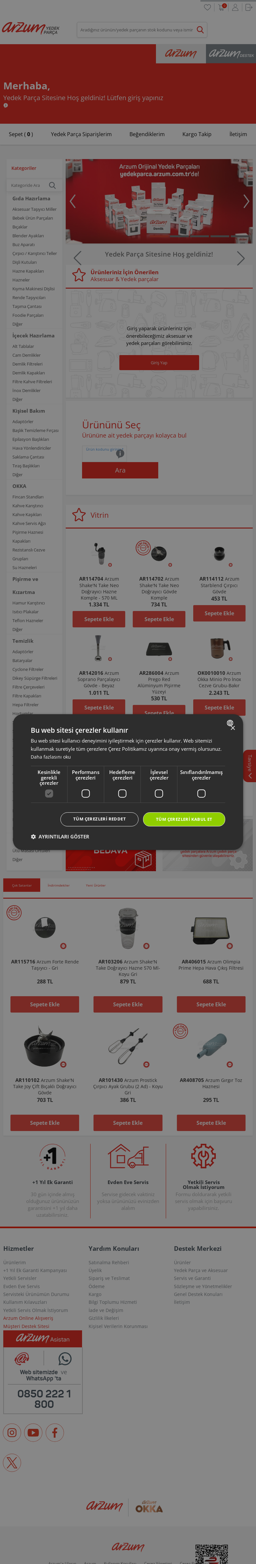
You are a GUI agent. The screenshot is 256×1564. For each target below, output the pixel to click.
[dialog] (128, 782)
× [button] (232, 727)
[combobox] (231, 722)
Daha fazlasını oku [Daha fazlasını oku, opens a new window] (51, 756)
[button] (60, 837)
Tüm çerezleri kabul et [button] (182, 819)
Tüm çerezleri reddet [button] (92, 819)
